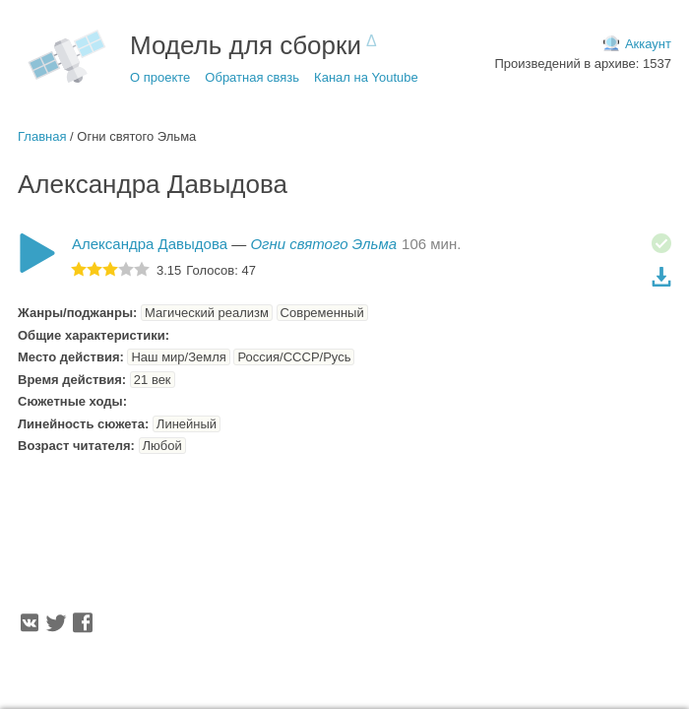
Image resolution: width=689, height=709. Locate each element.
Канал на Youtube (366, 77)
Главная (42, 136)
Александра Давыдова (149, 243)
